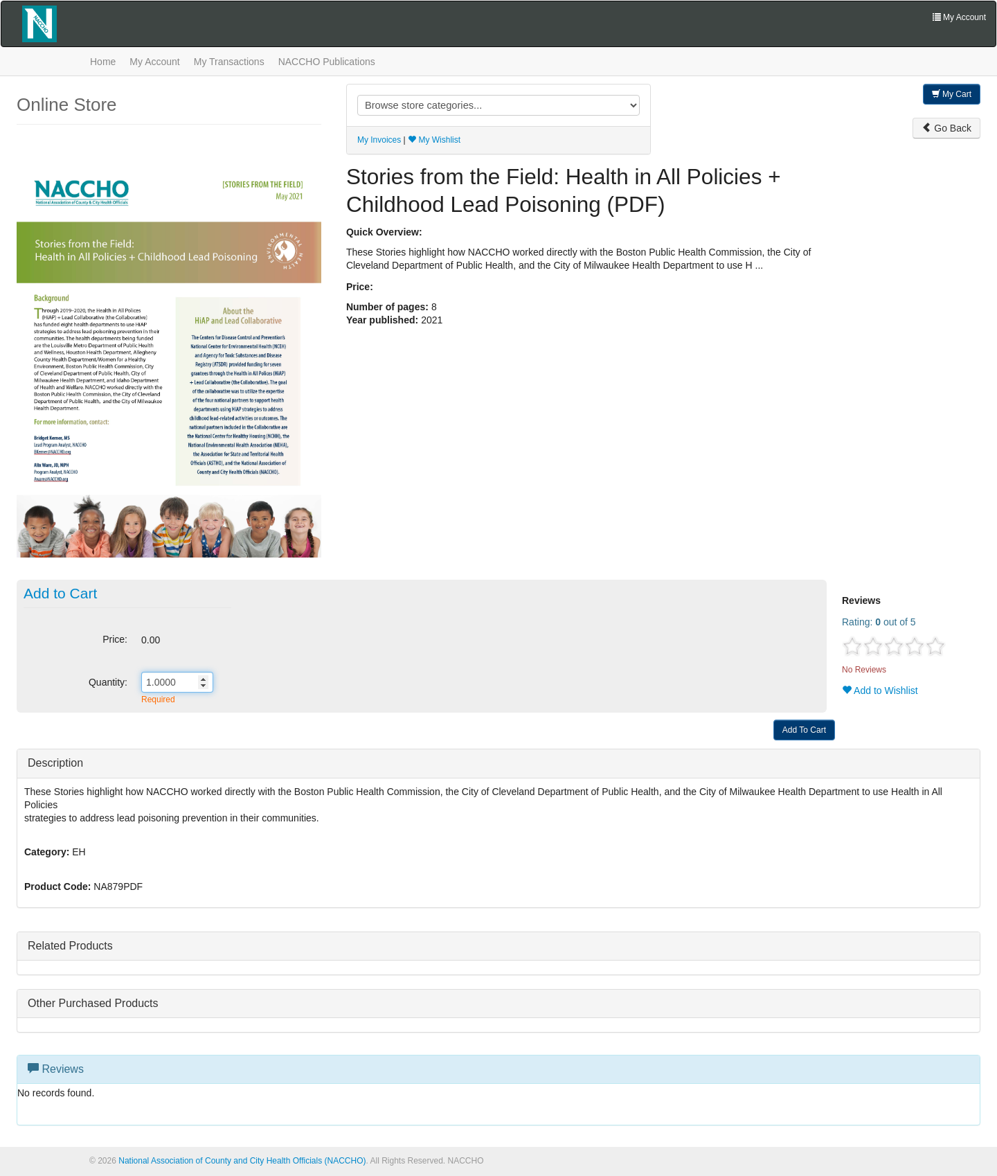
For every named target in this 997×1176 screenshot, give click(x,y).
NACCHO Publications (326, 61)
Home (103, 61)
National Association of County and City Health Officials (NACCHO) (242, 1161)
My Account (154, 61)
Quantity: (108, 682)
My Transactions (229, 61)
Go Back (946, 128)
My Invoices (379, 140)
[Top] (982, 1140)
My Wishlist (434, 140)
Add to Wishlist (880, 690)
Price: (114, 639)
